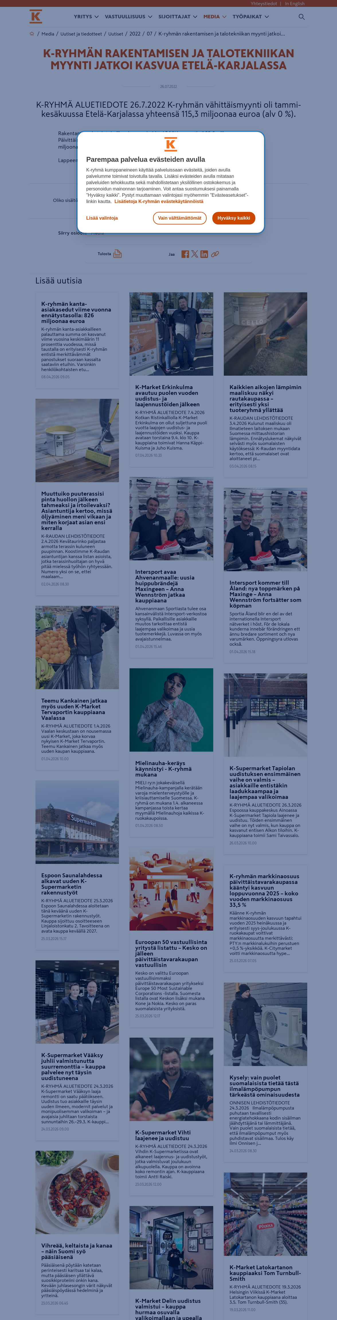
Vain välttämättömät (179, 218)
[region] (171, 182)
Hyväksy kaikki (234, 218)
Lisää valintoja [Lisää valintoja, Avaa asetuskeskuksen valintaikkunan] (102, 218)
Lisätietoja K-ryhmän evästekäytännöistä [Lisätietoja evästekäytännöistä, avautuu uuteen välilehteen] (158, 201)
